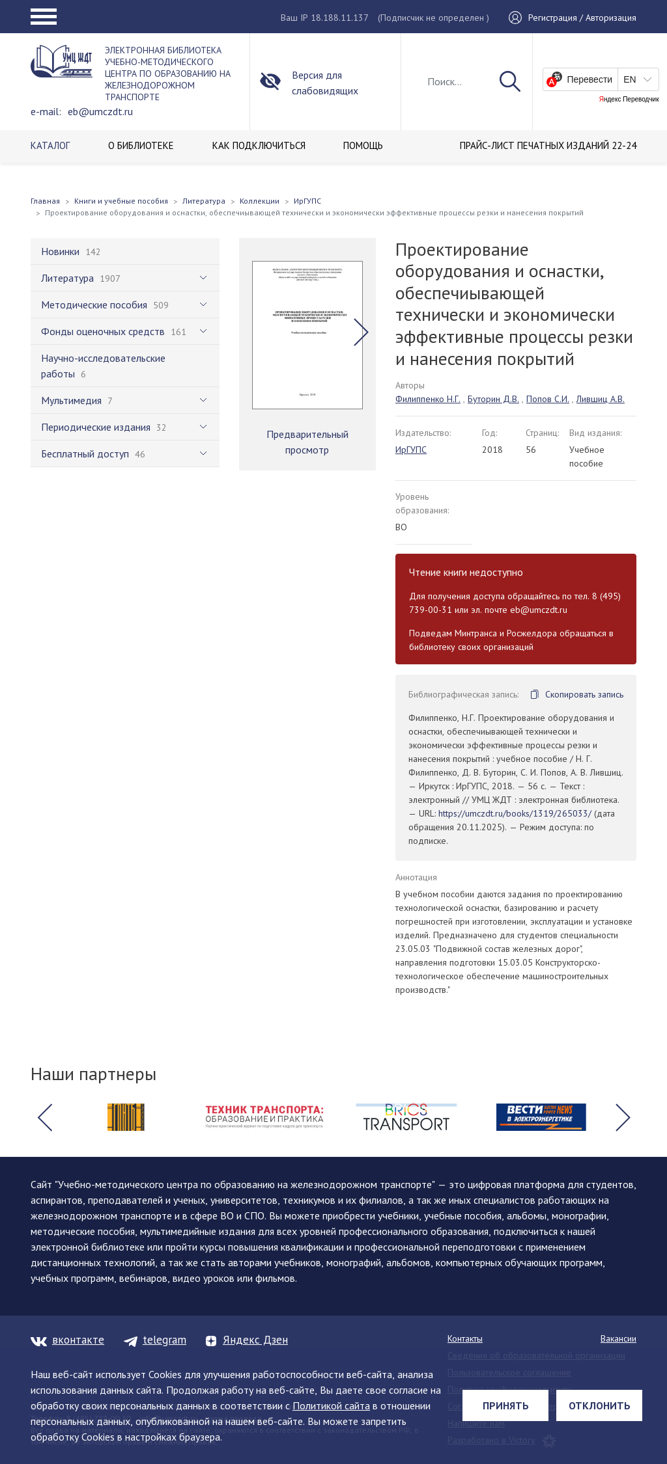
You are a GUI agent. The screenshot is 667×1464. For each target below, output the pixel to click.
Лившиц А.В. (600, 399)
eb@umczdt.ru (100, 111)
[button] (361, 332)
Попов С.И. (547, 399)
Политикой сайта (331, 1405)
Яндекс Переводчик (629, 99)
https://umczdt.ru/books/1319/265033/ (514, 813)
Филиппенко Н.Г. (428, 399)
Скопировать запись (584, 694)
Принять (506, 1405)
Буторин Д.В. (493, 399)
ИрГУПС (411, 449)
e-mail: (46, 111)
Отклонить (600, 1405)
